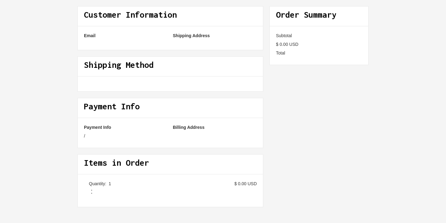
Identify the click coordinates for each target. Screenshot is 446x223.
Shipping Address (191, 35)
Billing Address (188, 127)
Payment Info (97, 127)
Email (89, 35)
